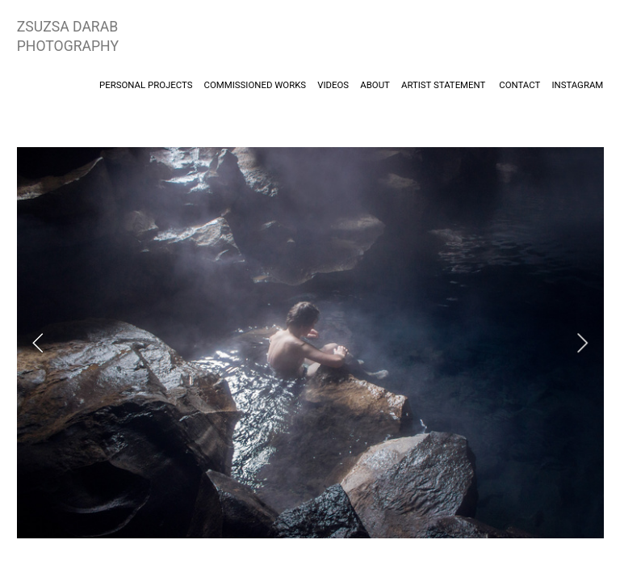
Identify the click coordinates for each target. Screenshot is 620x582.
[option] (310, 342)
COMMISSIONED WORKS (255, 85)
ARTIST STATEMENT (443, 85)
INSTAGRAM (577, 85)
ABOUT (375, 85)
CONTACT (519, 85)
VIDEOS (337, 85)
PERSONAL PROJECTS (147, 85)
